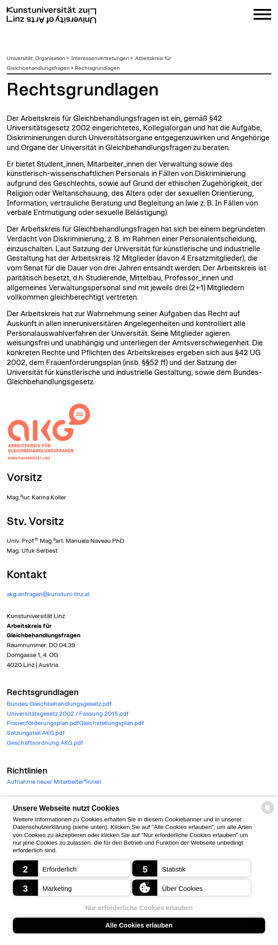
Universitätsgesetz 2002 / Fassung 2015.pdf (68, 714)
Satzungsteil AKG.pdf (36, 733)
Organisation (50, 58)
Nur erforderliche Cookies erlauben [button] (139, 907)
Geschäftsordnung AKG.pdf (45, 743)
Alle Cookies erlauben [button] (139, 925)
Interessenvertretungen (100, 58)
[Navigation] (262, 16)
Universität (19, 58)
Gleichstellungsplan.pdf (111, 723)
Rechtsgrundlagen (97, 68)
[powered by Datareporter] (268, 813)
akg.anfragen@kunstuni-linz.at (48, 594)
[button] (72, 868)
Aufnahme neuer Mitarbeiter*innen (54, 782)
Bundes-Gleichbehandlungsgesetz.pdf (59, 704)
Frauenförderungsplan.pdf (43, 723)
